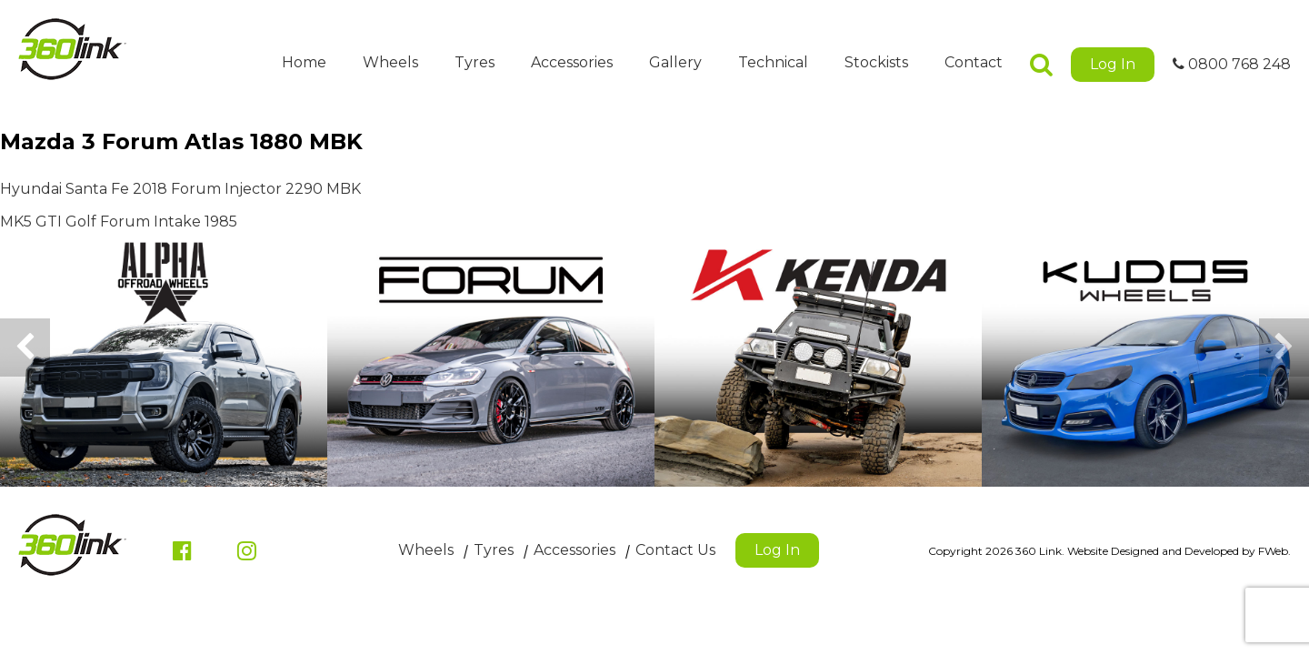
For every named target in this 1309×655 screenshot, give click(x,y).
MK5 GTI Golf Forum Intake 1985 (118, 221)
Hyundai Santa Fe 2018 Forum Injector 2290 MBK (180, 188)
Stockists (876, 62)
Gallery (675, 62)
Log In (1112, 64)
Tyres (475, 62)
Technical (773, 62)
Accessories (572, 62)
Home (304, 62)
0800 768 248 (1232, 64)
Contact (973, 62)
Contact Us (675, 550)
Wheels (390, 62)
